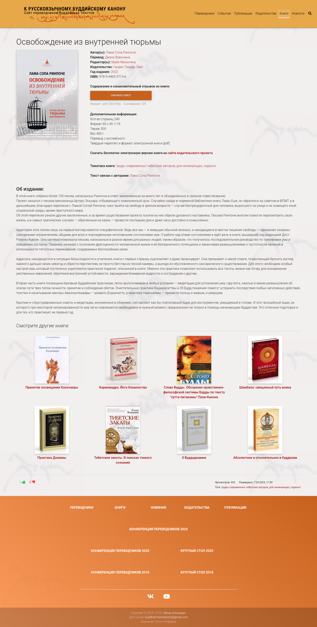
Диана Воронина (117, 57)
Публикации (243, 13)
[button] (121, 95)
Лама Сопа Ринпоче (121, 52)
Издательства (266, 13)
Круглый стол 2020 (197, 551)
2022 (114, 72)
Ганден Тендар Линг (128, 67)
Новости (298, 13)
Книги (284, 13)
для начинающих (189, 166)
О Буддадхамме (194, 458)
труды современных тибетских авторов (145, 166)
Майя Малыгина (123, 62)
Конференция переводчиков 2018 (120, 572)
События (224, 13)
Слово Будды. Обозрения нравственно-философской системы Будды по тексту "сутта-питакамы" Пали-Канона (194, 392)
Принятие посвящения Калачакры (51, 387)
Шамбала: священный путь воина (265, 387)
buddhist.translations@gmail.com (166, 617)
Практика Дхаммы (51, 458)
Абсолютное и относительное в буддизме (265, 458)
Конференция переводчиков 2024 (158, 529)
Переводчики (205, 13)
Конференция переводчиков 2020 (120, 551)
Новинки (158, 507)
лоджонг (209, 166)
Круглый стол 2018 (197, 572)
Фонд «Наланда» (175, 613)
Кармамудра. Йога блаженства (123, 387)
